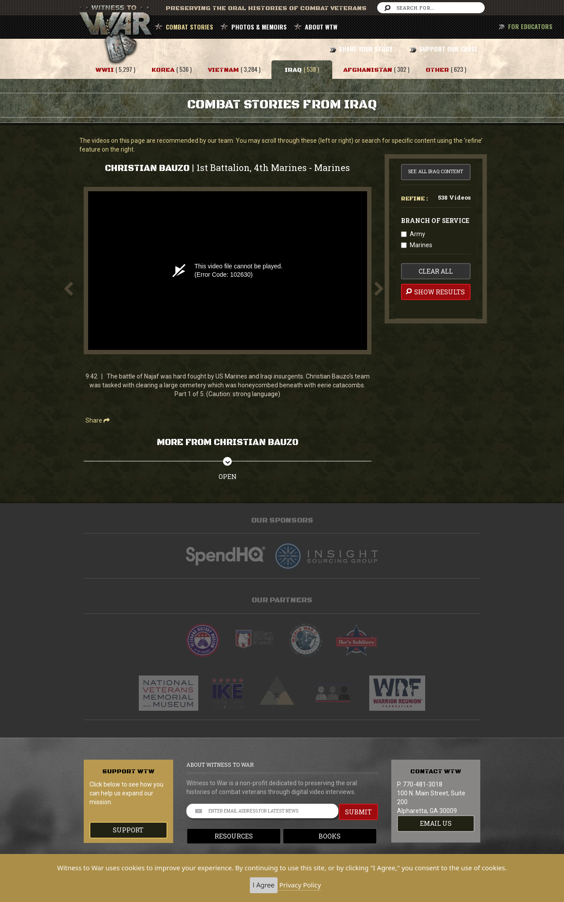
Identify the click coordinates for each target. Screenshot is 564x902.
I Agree (264, 885)
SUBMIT (358, 812)
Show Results (434, 291)
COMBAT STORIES (189, 26)
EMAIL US (436, 823)
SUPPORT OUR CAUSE (448, 48)
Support (128, 830)
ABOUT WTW (321, 26)
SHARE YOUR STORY (365, 48)
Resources (234, 836)
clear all (436, 271)
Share (97, 420)
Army (417, 234)
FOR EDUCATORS (530, 26)
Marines (421, 245)
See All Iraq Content (435, 171)
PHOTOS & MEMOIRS (259, 26)
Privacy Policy (300, 884)
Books (330, 836)
